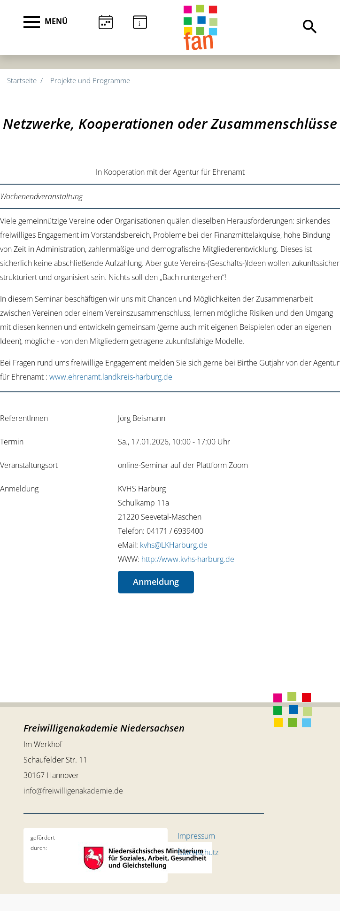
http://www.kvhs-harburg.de (187, 559)
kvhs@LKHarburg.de (174, 545)
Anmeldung (156, 581)
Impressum (196, 836)
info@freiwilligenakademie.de (73, 791)
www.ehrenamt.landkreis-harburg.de (110, 377)
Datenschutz (198, 852)
